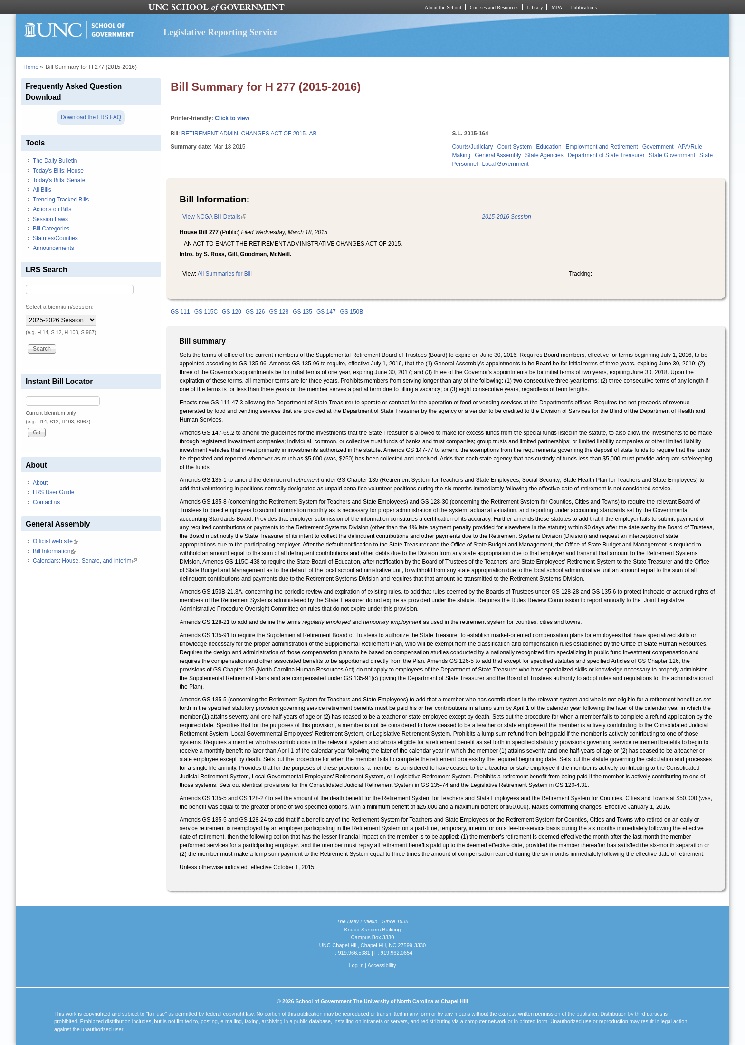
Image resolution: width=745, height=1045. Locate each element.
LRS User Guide (53, 492)
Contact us (46, 502)
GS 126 (255, 311)
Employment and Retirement (602, 147)
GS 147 (326, 311)
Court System (514, 147)
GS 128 (278, 311)
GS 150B (351, 311)
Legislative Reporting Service (220, 32)
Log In (356, 965)
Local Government (505, 164)
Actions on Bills (52, 209)
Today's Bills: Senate (59, 180)
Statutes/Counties (55, 238)
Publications (584, 7)
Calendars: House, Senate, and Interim (85, 560)
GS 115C (206, 311)
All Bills (42, 189)
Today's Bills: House (58, 170)
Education (548, 147)
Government (658, 147)
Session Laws (50, 219)
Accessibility (381, 965)
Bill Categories (51, 228)
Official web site (55, 541)
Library (535, 7)
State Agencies (544, 155)
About (40, 482)
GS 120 (231, 311)
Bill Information (54, 551)
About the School (443, 7)
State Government (672, 155)
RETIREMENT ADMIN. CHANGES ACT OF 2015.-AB (249, 133)
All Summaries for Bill (225, 273)
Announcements (53, 248)
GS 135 (302, 311)
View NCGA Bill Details (214, 216)
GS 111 (180, 311)
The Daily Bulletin (55, 160)
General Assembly (498, 155)
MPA (556, 7)
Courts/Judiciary (472, 147)
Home (30, 67)
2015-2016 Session (506, 216)
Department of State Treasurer (606, 155)
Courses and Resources (494, 7)
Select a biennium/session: (60, 307)
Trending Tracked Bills (61, 199)
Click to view (232, 118)
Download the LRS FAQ (91, 117)
